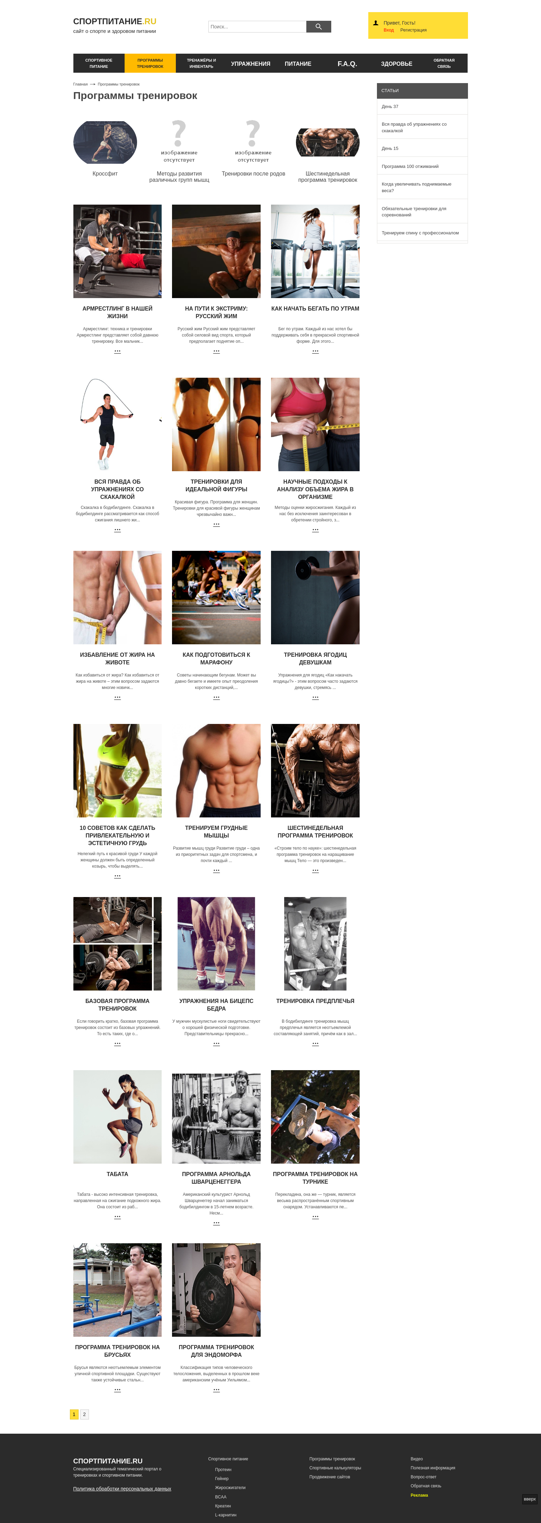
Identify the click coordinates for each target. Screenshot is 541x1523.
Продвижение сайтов (329, 1477)
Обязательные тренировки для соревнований (414, 212)
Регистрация (413, 30)
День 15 (390, 148)
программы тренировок (150, 63)
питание (298, 64)
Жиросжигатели (230, 1487)
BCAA (221, 1497)
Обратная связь (426, 1486)
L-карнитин (226, 1515)
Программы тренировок (332, 1459)
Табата (117, 1174)
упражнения (251, 64)
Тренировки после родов (254, 174)
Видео (417, 1459)
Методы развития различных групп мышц (179, 177)
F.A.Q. (347, 64)
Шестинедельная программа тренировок (327, 177)
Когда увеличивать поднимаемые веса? (416, 187)
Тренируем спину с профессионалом (420, 232)
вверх (530, 1499)
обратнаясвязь (444, 63)
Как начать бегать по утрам (315, 309)
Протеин (223, 1469)
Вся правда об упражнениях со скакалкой (117, 489)
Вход (389, 30)
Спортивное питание (228, 1459)
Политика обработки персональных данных (122, 1488)
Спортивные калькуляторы (335, 1468)
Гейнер (222, 1478)
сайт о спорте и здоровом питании (120, 25)
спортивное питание (98, 63)
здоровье (397, 64)
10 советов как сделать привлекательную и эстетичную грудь (117, 835)
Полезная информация (433, 1468)
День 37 (390, 106)
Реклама (419, 1495)
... (141, 341)
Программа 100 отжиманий (410, 166)
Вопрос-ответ (423, 1477)
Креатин (223, 1506)
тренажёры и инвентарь (201, 63)
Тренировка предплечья (315, 1001)
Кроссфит (105, 174)
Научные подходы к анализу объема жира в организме (315, 489)
